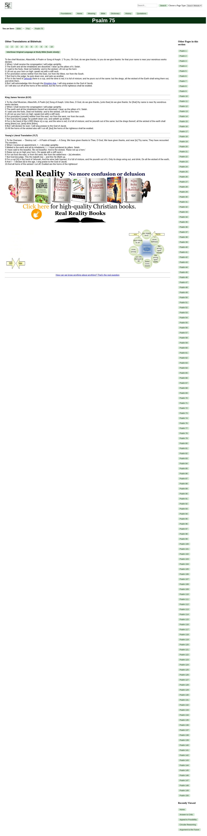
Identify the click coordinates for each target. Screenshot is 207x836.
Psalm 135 (184, 720)
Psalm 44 (184, 267)
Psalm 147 (184, 780)
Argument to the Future (189, 830)
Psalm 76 (184, 423)
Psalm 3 (183, 61)
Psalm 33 (184, 212)
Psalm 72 (184, 408)
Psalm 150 (184, 795)
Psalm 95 (184, 519)
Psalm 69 (184, 393)
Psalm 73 (184, 413)
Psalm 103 (184, 559)
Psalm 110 (184, 594)
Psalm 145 (184, 770)
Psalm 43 (184, 262)
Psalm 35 (184, 222)
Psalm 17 (184, 131)
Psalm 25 (184, 172)
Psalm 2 (183, 56)
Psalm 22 (184, 157)
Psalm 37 (184, 232)
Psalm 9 (183, 91)
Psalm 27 (184, 182)
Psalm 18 (184, 136)
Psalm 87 (184, 479)
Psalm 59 (184, 343)
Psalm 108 (184, 584)
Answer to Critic (186, 814)
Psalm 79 (184, 438)
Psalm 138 (184, 735)
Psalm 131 (184, 700)
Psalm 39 (184, 242)
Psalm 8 (183, 86)
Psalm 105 (184, 569)
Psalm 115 (184, 619)
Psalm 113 (184, 609)
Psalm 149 (184, 790)
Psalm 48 (184, 287)
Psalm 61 (184, 353)
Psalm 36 (184, 227)
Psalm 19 (184, 141)
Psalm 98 (184, 534)
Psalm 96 (184, 524)
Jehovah (28, 78)
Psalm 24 (184, 167)
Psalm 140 (184, 745)
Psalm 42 (184, 257)
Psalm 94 (184, 514)
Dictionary (115, 13)
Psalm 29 (184, 192)
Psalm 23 (184, 162)
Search (163, 6)
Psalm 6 (183, 76)
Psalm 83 (184, 458)
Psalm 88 (184, 484)
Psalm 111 (184, 599)
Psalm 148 (184, 785)
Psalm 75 (39, 29)
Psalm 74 (184, 418)
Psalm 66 (184, 378)
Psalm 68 (184, 388)
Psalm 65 (184, 373)
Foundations (66, 13)
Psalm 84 (184, 463)
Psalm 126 (184, 675)
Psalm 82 (184, 453)
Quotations (141, 13)
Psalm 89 (184, 489)
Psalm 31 (184, 202)
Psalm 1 (183, 51)
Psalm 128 (184, 685)
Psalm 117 (184, 629)
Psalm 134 (184, 715)
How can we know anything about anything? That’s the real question (87, 275)
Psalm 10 (184, 96)
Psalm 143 (184, 760)
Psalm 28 (184, 187)
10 (52, 47)
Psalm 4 (183, 66)
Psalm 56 (184, 328)
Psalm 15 (184, 121)
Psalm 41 (184, 252)
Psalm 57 (184, 333)
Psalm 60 (184, 348)
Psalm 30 (184, 197)
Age (50, 83)
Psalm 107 (184, 579)
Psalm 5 (183, 71)
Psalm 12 (184, 106)
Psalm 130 (184, 695)
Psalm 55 (184, 323)
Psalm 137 (184, 730)
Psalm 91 (184, 499)
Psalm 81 (184, 448)
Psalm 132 (184, 705)
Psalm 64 (184, 368)
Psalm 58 (184, 338)
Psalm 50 (184, 297)
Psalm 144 (184, 765)
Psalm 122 (184, 655)
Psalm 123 (184, 660)
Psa (28, 29)
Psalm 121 (184, 650)
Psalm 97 (184, 529)
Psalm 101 (184, 549)
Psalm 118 (184, 634)
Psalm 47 (184, 282)
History (128, 13)
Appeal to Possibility (188, 820)
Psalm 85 (184, 468)
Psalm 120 (184, 645)
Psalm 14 (184, 116)
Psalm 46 (184, 277)
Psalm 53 (184, 312)
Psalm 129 (184, 690)
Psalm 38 (184, 237)
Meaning (91, 13)
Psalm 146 (184, 775)
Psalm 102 (184, 554)
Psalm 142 (184, 755)
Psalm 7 (183, 81)
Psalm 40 (184, 247)
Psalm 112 (184, 604)
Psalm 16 (184, 126)
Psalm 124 (184, 665)
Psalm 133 (184, 710)
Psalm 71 (184, 403)
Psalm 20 (184, 146)
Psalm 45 (184, 272)
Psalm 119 (184, 639)
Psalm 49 (184, 292)
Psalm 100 (184, 544)
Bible (103, 13)
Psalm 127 (184, 680)
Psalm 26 (184, 177)
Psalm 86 (184, 473)
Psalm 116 (184, 624)
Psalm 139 (184, 740)
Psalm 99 (184, 539)
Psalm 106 (184, 574)
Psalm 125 (184, 670)
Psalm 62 (184, 358)
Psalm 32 (184, 207)
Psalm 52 (184, 307)
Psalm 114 (184, 614)
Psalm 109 (184, 589)
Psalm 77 (184, 428)
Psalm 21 (184, 152)
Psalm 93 (184, 509)
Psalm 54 (184, 318)
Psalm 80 (184, 443)
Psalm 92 (184, 504)
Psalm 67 (184, 383)
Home (79, 13)
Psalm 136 (184, 725)
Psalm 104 (184, 564)
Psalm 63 (184, 363)
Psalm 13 (184, 111)
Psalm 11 (184, 101)
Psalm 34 (184, 217)
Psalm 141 (184, 750)
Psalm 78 (184, 433)
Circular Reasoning (188, 825)
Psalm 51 (184, 302)
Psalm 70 (184, 398)
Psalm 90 (184, 494)
